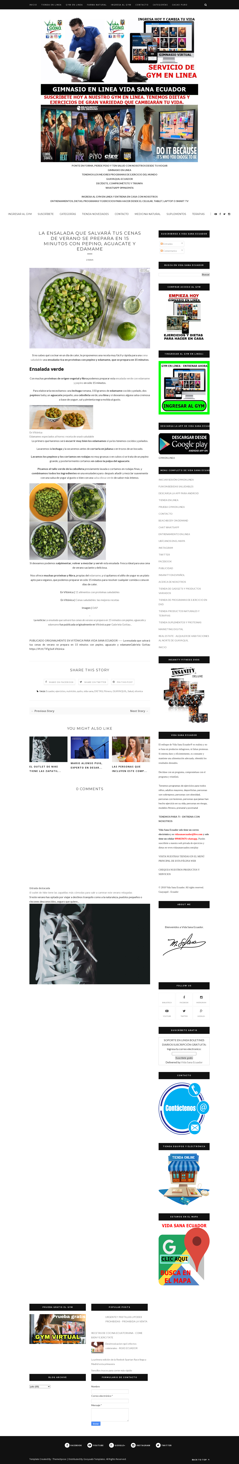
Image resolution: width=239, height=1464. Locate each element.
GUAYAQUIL (120, 691)
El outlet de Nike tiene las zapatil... (45, 769)
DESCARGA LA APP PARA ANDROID (179, 493)
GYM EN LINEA (74, 4)
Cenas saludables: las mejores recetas (97, 600)
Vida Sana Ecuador (192, 1062)
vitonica (138, 691)
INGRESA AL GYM (121, 4)
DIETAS (98, 691)
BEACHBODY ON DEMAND (173, 520)
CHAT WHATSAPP (169, 527)
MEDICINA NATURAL (148, 214)
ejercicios (60, 691)
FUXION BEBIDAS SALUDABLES (176, 486)
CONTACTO (142, 4)
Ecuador (50, 691)
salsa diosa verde (103, 478)
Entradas (167, 243)
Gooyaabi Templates (94, 1459)
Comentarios (169, 250)
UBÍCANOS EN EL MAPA (172, 540)
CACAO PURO (179, 4)
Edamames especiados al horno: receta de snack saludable (61, 437)
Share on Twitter (95, 683)
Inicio (33, 4)
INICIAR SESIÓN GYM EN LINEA (176, 479)
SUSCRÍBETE (46, 214)
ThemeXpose (59, 1459)
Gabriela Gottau (120, 625)
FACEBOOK (165, 561)
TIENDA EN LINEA (51, 4)
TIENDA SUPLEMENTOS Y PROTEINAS (180, 622)
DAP (95, 608)
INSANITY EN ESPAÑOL (172, 575)
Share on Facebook (61, 683)
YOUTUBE (167, 1012)
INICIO (163, 647)
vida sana (88, 691)
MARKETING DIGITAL (171, 629)
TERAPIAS (198, 214)
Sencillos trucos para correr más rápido (111, 1370)
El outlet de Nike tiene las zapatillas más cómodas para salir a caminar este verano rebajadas (80, 893)
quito (80, 691)
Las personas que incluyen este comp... (129, 769)
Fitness (108, 691)
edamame (95, 576)
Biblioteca (167, 999)
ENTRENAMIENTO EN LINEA (174, 534)
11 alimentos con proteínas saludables (97, 592)
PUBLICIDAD (166, 568)
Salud (130, 691)
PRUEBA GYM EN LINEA (172, 506)
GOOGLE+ (201, 1012)
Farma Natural (97, 4)
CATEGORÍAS (160, 4)
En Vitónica (35, 433)
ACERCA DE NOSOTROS (172, 581)
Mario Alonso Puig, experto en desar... (87, 766)
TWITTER (164, 554)
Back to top (201, 1459)
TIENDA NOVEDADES (95, 214)
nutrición (71, 691)
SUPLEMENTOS (176, 214)
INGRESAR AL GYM (20, 214)
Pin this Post (125, 683)
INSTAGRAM (166, 547)
